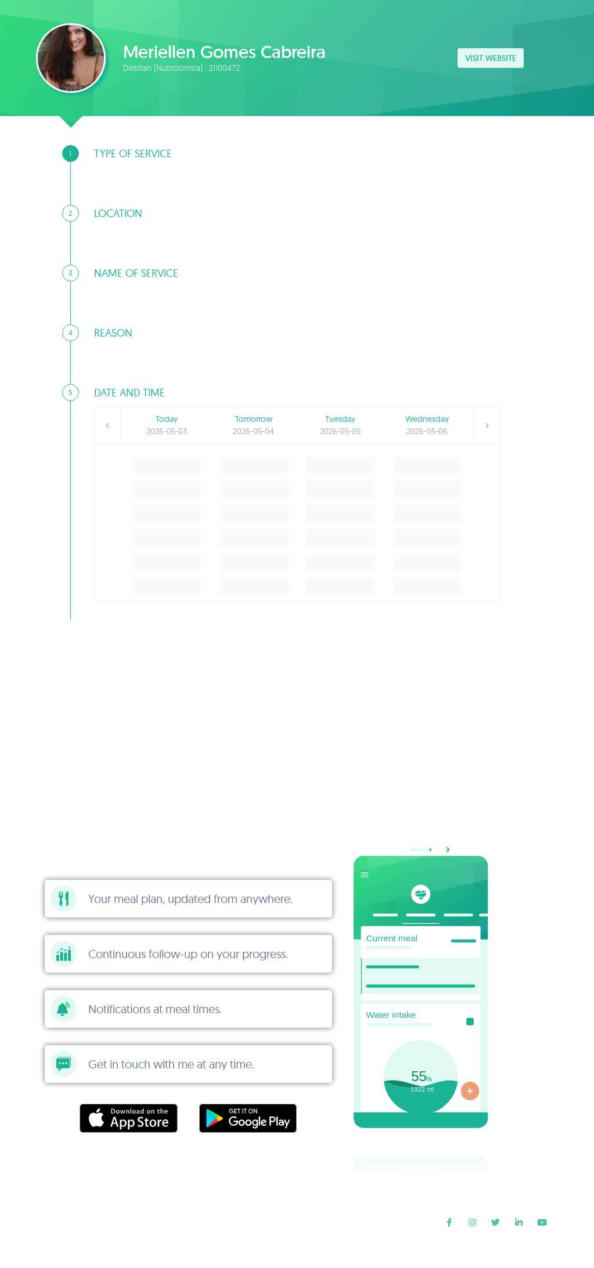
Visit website (490, 58)
